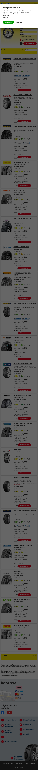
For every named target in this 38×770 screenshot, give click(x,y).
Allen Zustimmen (8, 22)
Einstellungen (19, 22)
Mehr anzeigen (6, 15)
